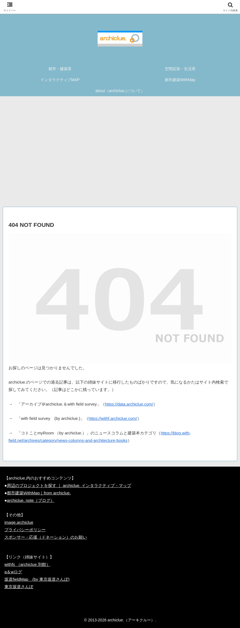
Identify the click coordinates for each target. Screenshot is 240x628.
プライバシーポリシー (25, 529)
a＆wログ (13, 571)
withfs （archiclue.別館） (27, 564)
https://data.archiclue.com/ (129, 404)
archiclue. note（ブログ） (30, 500)
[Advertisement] (120, 153)
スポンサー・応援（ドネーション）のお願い (45, 537)
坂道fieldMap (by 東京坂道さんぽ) (37, 579)
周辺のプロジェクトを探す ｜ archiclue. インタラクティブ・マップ (69, 485)
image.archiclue (18, 522)
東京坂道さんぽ (18, 586)
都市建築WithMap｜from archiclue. (39, 493)
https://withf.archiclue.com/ (113, 418)
